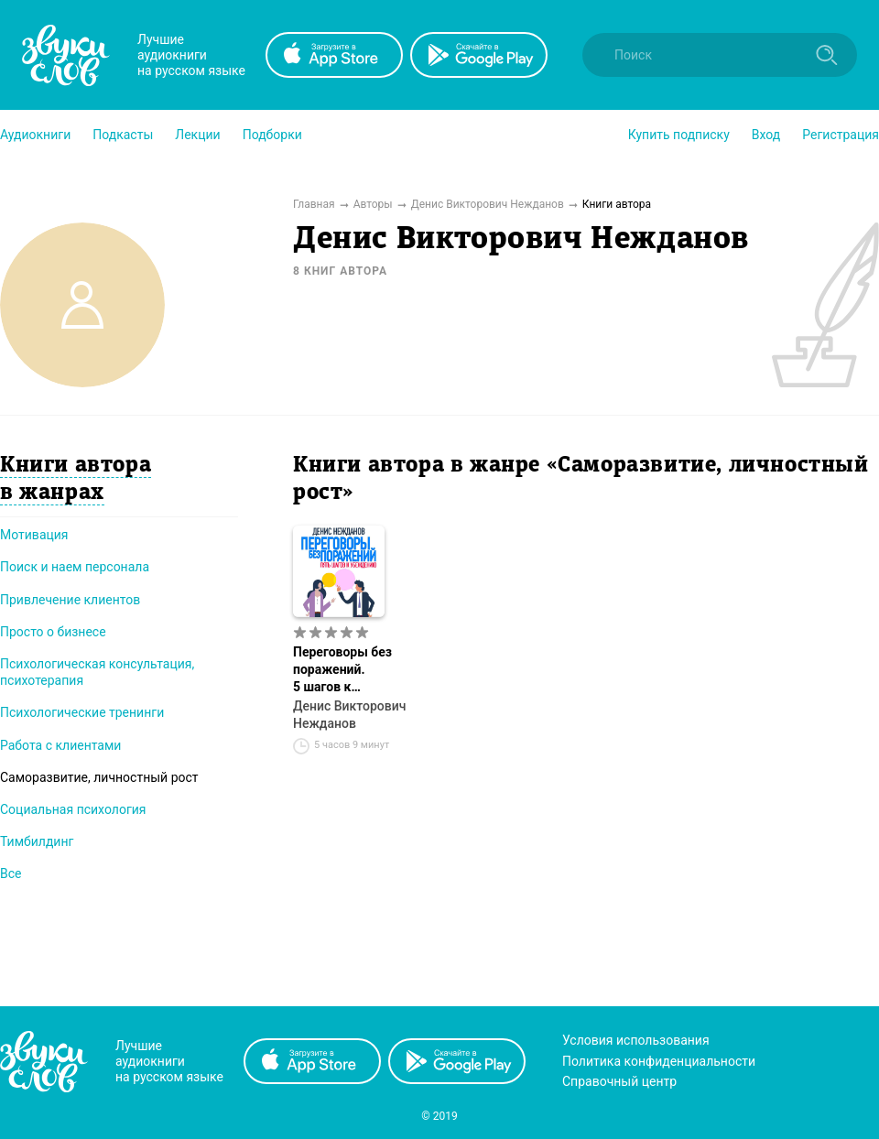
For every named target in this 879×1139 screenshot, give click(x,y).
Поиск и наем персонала (74, 566)
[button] (35, 135)
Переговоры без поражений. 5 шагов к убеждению (342, 670)
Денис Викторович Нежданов (349, 715)
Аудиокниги (35, 134)
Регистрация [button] (840, 134)
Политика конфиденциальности (658, 1061)
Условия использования (636, 1040)
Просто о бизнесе (53, 631)
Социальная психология (73, 809)
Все (10, 873)
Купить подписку (679, 134)
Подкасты (122, 134)
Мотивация (34, 534)
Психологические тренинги (82, 712)
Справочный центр (619, 1081)
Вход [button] (766, 134)
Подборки (272, 134)
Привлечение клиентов (70, 599)
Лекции (197, 134)
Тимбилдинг (36, 841)
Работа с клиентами (60, 745)
